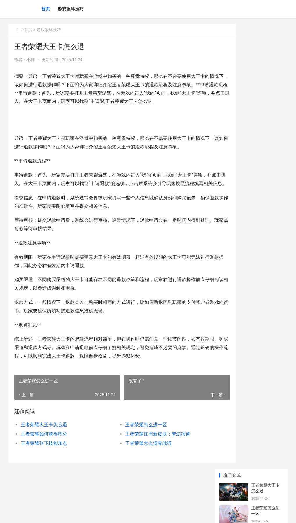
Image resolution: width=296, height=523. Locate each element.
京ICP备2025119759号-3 (89, 514)
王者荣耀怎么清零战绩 (135, 468)
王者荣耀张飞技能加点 (44, 468)
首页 (45, 9)
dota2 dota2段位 (266, 330)
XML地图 (116, 514)
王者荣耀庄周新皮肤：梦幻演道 (144, 459)
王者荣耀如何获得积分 (44, 459)
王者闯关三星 (263, 398)
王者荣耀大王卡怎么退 (44, 450)
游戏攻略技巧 (71, 9)
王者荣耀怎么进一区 (133, 450)
